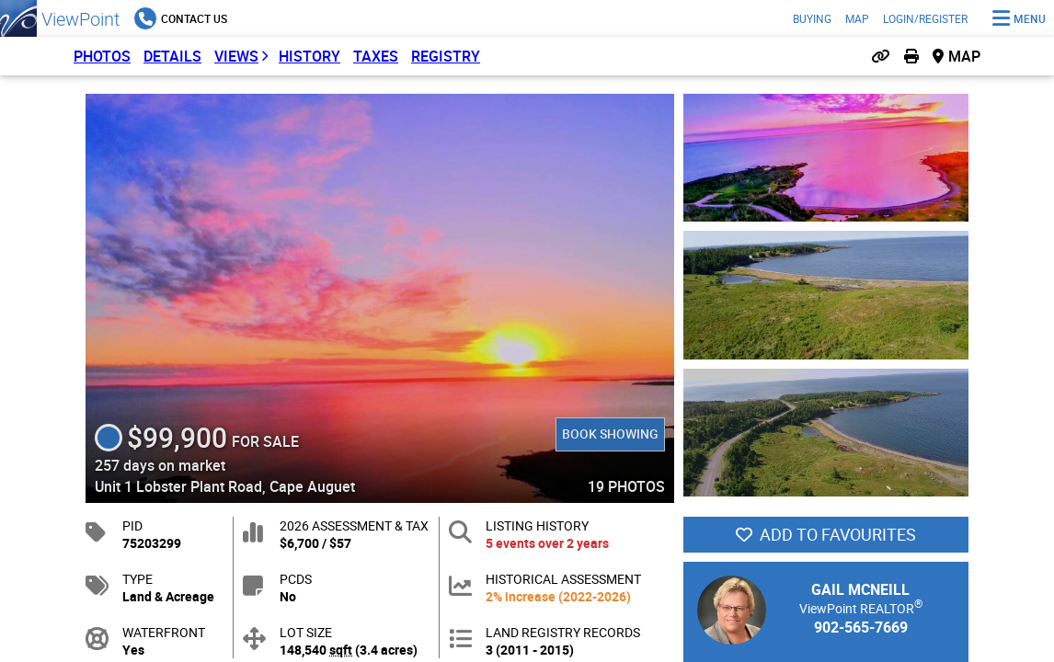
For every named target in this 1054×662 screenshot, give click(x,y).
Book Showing (609, 433)
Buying (812, 18)
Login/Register (925, 18)
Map (857, 18)
